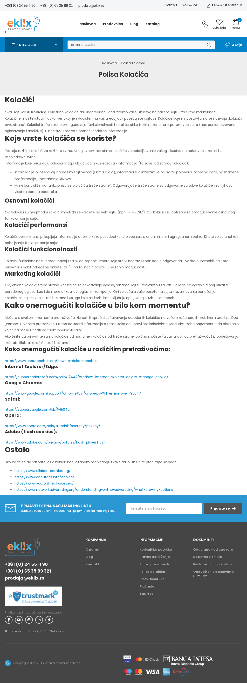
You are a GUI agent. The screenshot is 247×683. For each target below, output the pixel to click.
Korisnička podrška (155, 549)
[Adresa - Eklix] (34, 631)
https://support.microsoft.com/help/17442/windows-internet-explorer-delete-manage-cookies (86, 377)
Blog (134, 23)
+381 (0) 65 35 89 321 (57, 5)
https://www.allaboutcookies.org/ (42, 470)
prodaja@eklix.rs (91, 5)
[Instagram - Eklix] (29, 620)
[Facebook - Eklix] (9, 620)
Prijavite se (220, 508)
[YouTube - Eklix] (19, 620)
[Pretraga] (135, 45)
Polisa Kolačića (133, 63)
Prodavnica (113, 23)
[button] (34, 44)
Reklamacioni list (207, 556)
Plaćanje (146, 586)
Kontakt (171, 5)
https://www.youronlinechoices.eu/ (44, 483)
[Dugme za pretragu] (208, 45)
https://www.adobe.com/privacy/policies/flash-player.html (55, 442)
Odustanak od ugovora (213, 549)
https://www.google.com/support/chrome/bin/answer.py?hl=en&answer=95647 (73, 393)
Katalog (152, 23)
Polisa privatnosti (154, 564)
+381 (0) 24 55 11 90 (20, 5)
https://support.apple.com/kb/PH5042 (37, 409)
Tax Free (146, 593)
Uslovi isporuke (152, 579)
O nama (92, 549)
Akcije (233, 45)
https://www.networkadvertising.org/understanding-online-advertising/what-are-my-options (93, 489)
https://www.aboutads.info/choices (44, 477)
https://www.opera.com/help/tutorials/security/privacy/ (52, 425)
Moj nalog (189, 5)
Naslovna (87, 23)
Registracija (233, 5)
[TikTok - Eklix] (49, 620)
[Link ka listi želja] (219, 24)
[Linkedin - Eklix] (39, 620)
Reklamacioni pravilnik (212, 564)
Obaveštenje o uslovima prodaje (213, 573)
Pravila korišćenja (154, 556)
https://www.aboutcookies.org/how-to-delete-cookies (51, 360)
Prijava (214, 5)
